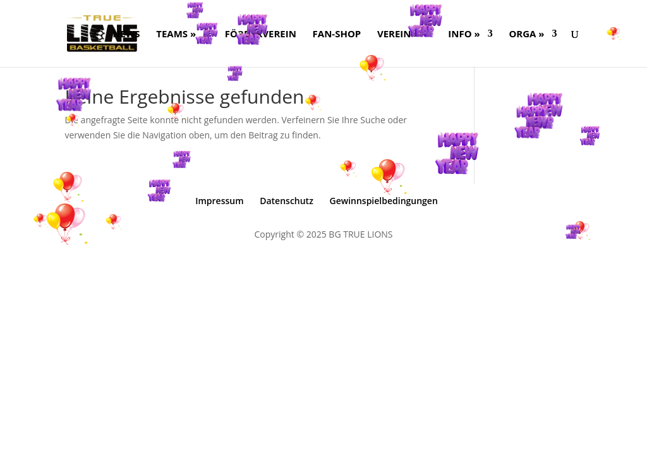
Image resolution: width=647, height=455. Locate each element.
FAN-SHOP (337, 34)
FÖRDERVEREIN (260, 34)
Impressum (219, 201)
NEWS (126, 34)
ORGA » (526, 34)
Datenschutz (286, 201)
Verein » (398, 34)
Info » (464, 34)
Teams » (176, 34)
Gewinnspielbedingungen (384, 201)
